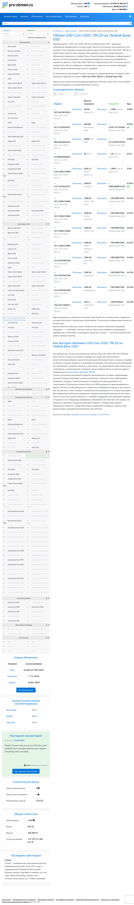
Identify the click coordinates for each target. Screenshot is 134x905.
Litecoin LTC (12, 60)
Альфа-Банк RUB (14, 169)
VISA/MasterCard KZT (16, 537)
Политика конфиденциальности (87, 899)
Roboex (12, 682)
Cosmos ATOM (13, 341)
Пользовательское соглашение (24, 899)
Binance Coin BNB (14, 332)
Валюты (24, 16)
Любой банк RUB (14, 150)
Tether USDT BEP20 (15, 92)
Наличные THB (13, 621)
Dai (9, 369)
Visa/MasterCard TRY (16, 560)
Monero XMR (12, 69)
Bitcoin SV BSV (13, 233)
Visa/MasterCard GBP (16, 527)
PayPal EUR (12, 443)
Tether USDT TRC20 (15, 88)
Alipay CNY (12, 141)
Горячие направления (37, 37)
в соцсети (84, 414)
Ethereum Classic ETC (15, 350)
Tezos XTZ (11, 364)
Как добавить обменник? (65, 899)
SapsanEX (10, 722)
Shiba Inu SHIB (13, 336)
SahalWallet (19, 740)
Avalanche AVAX (14, 378)
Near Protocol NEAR (15, 383)
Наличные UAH (14, 220)
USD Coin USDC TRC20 (16, 318)
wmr (9, 642)
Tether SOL (12, 309)
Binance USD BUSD (15, 355)
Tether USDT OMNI (15, 346)
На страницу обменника (26, 771)
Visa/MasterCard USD (16, 190)
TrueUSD (11, 327)
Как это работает (54, 16)
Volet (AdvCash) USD (15, 136)
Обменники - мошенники (110, 899)
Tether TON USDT (14, 97)
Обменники (37, 16)
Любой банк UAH (14, 155)
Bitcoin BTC (12, 46)
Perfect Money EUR (15, 415)
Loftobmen (12, 676)
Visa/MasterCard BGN (16, 587)
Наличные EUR (13, 215)
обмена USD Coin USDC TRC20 (80, 372)
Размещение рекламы (46, 899)
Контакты (84, 16)
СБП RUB (11, 159)
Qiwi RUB (11, 406)
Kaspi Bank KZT (13, 185)
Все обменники (25, 690)
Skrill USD (11, 447)
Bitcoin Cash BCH (14, 51)
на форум (93, 414)
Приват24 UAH (13, 495)
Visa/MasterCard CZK (16, 574)
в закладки (74, 414)
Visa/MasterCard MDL (16, 551)
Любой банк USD (14, 146)
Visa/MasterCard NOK (16, 583)
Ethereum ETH (13, 55)
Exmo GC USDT (13, 393)
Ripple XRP (12, 65)
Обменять (77, 109)
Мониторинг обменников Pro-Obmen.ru (16, 902)
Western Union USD (15, 629)
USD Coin (11, 313)
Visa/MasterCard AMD (16, 546)
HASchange (11, 710)
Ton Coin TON (13, 118)
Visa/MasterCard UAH (16, 201)
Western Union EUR (15, 633)
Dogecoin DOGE (14, 74)
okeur (10, 651)
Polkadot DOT (13, 373)
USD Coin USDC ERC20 (16, 290)
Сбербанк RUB (13, 164)
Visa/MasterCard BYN (16, 541)
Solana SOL (12, 113)
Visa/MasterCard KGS (16, 578)
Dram (12, 670)
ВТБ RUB (11, 180)
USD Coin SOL (13, 323)
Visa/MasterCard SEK (15, 564)
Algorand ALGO (14, 360)
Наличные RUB (13, 211)
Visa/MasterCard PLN (16, 569)
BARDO (9, 716)
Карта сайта (6, 899)
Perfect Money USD (15, 410)
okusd (10, 646)
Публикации (71, 16)
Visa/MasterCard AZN (16, 592)
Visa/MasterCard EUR (16, 511)
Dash (9, 79)
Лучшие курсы (10, 16)
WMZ (9, 123)
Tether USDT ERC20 (15, 83)
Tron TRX (11, 102)
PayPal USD (12, 132)
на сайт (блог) (103, 414)
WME (9, 401)
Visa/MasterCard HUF (16, 555)
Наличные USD (13, 206)
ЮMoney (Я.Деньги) (15, 127)
